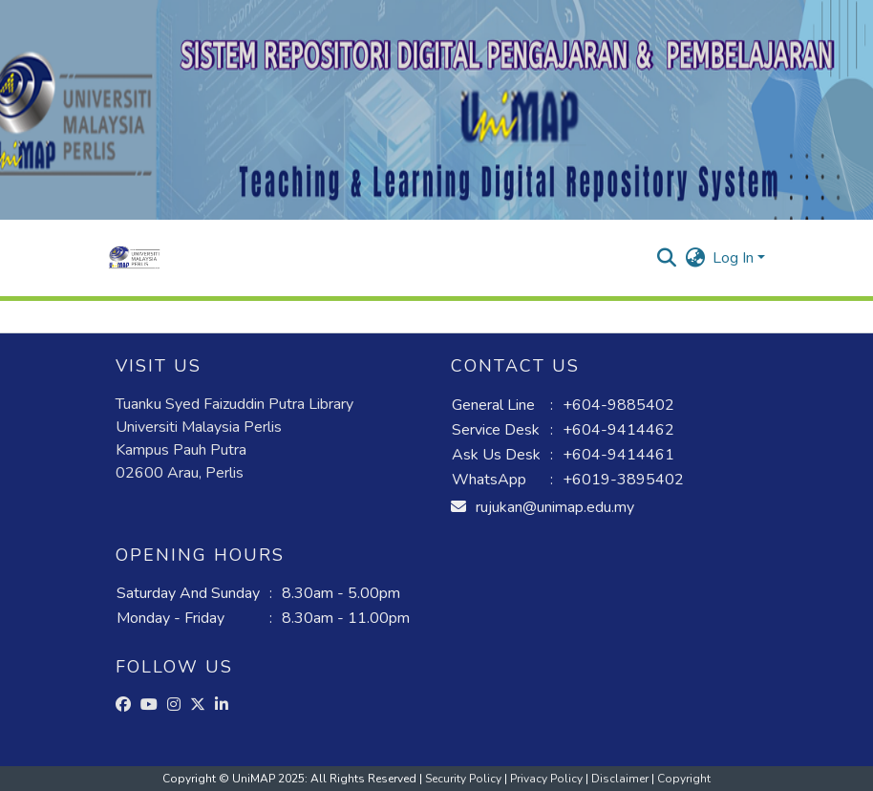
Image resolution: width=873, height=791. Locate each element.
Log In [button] (735, 257)
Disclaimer (621, 778)
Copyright (684, 778)
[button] (134, 258)
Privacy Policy (548, 778)
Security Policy (464, 778)
